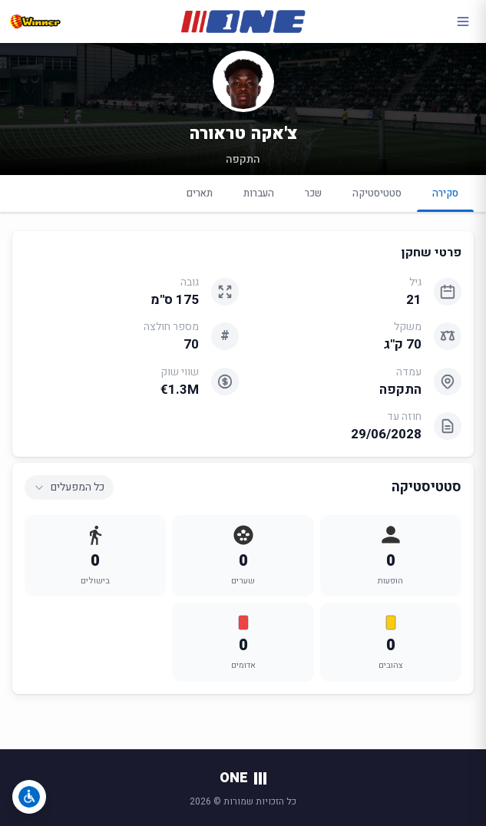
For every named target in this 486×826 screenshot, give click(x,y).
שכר (313, 193)
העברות (258, 193)
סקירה (445, 199)
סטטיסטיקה (377, 193)
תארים (200, 193)
